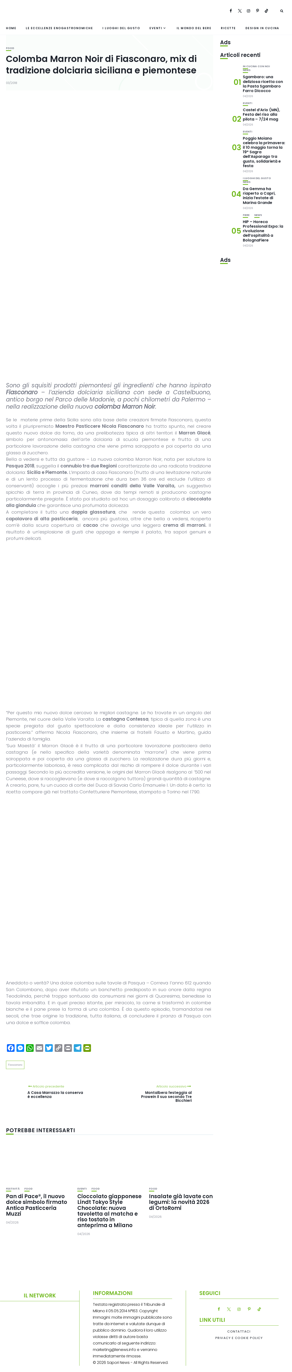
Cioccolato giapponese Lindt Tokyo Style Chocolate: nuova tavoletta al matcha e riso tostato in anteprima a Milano (109, 1211)
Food (10, 48)
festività (13, 1188)
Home (11, 28)
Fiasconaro (15, 1065)
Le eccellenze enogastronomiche (59, 28)
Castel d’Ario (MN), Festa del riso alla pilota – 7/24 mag (261, 114)
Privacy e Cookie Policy (239, 1338)
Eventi (155, 28)
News (246, 70)
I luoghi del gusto (121, 28)
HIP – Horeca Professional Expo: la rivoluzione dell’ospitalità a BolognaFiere (263, 231)
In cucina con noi (256, 66)
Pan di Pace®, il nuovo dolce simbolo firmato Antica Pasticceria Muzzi (36, 1205)
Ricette (228, 28)
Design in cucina (262, 28)
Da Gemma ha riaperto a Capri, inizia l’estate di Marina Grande (259, 195)
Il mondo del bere (194, 28)
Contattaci (238, 1331)
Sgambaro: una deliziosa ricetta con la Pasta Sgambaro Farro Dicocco (263, 83)
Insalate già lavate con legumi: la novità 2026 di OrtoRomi (181, 1202)
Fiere (246, 215)
